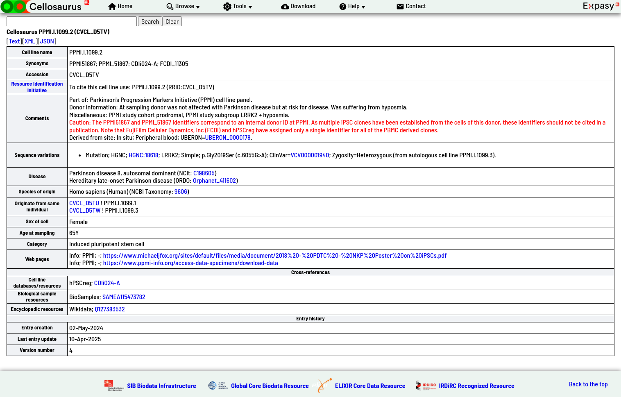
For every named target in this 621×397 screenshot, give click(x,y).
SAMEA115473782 (123, 296)
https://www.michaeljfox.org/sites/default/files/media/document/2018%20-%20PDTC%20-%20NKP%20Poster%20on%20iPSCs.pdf (275, 255)
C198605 (204, 173)
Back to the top (588, 384)
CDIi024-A (107, 282)
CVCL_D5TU (84, 202)
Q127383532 (110, 309)
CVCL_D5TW (85, 210)
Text (14, 41)
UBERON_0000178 (227, 137)
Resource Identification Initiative (37, 86)
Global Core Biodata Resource (270, 385)
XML (30, 41)
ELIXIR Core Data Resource (370, 385)
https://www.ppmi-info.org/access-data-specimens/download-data (190, 262)
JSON (47, 41)
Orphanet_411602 (214, 180)
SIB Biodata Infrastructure (161, 385)
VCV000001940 (309, 155)
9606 (181, 191)
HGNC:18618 (144, 155)
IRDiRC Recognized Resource (476, 385)
